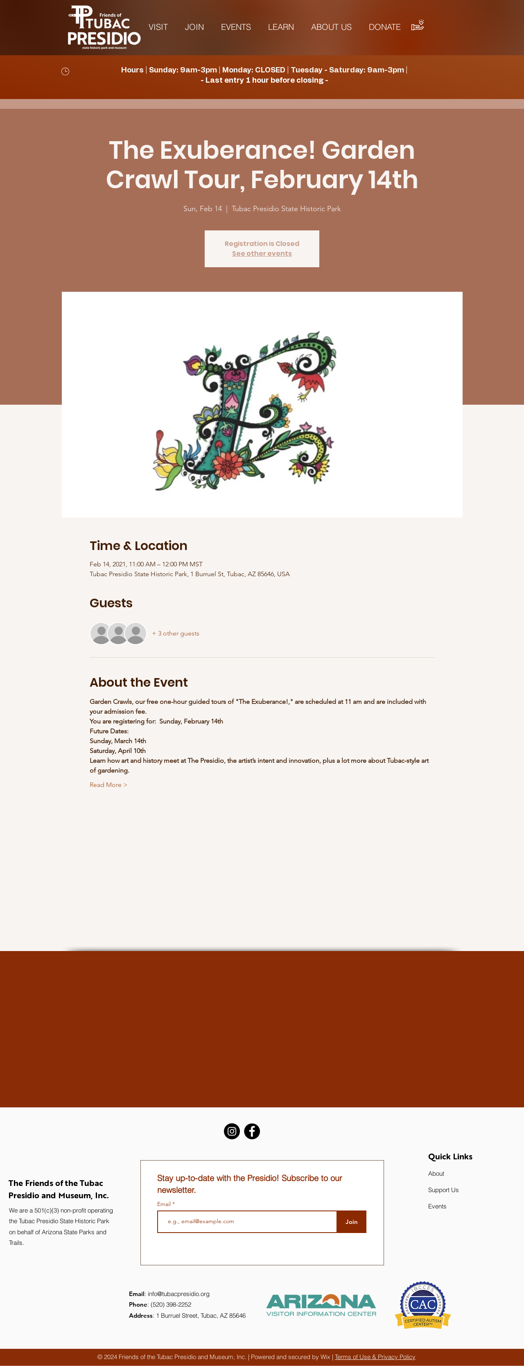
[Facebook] (252, 1131)
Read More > (109, 785)
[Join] (351, 1221)
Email (164, 1204)
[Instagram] (232, 1131)
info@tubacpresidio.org (179, 1294)
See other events (262, 253)
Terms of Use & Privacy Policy (375, 1357)
